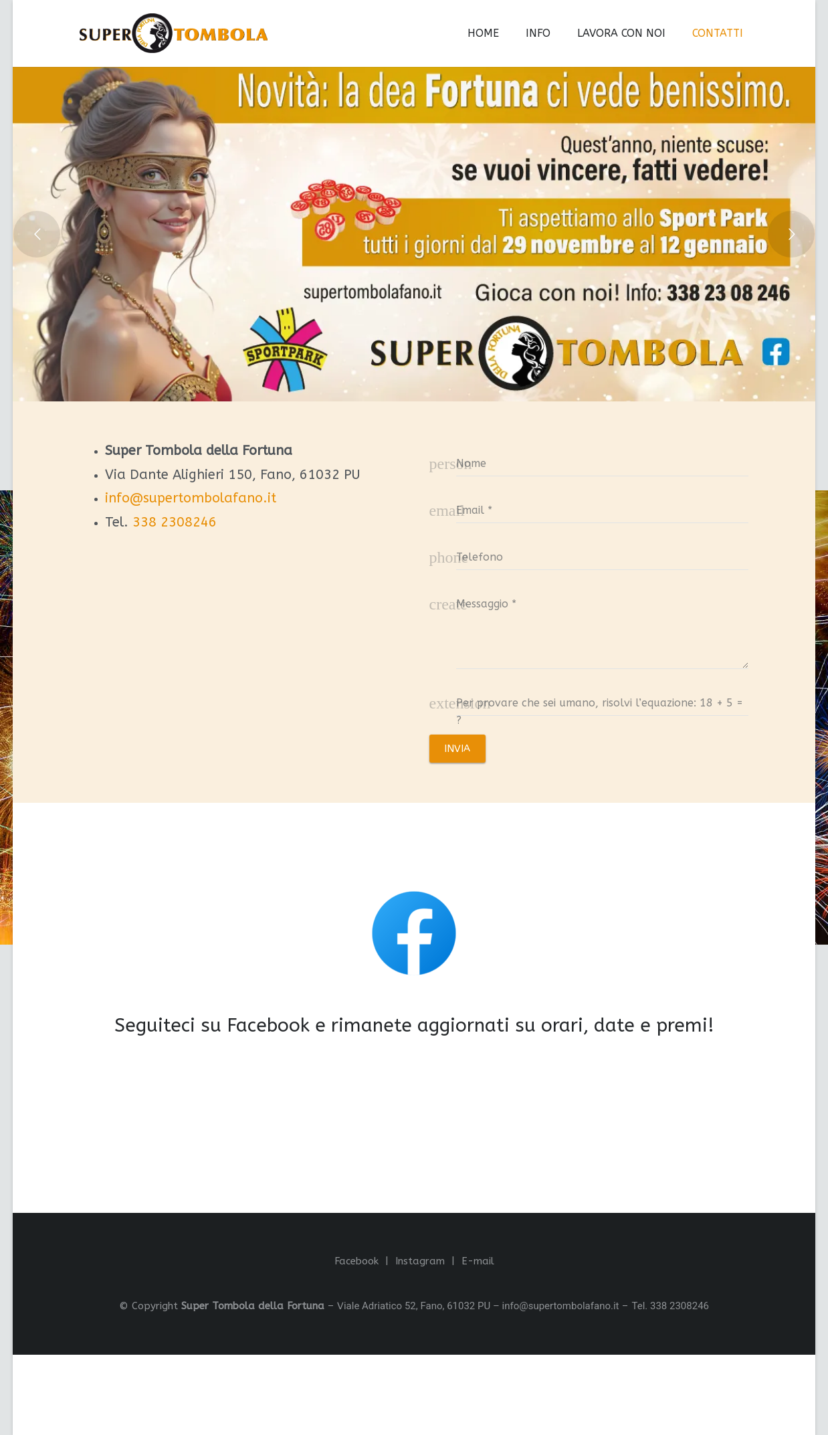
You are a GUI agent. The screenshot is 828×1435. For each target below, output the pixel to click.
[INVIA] (457, 749)
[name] (602, 462)
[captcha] (602, 702)
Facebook (356, 1261)
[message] (602, 629)
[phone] (602, 556)
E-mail (477, 1261)
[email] (602, 509)
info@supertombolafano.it (190, 498)
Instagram (420, 1261)
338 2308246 (174, 522)
